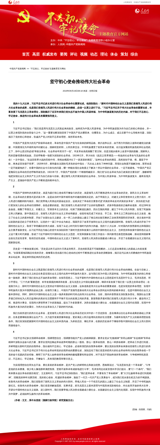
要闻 (63, 54)
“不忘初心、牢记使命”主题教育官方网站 (48, 68)
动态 (94, 54)
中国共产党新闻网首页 (142, 2)
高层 (36, 54)
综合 (134, 54)
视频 (84, 54)
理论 (104, 54)
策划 (124, 54)
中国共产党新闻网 (18, 68)
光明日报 (93, 91)
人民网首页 (127, 2)
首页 (26, 54)
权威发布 (49, 54)
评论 (73, 54)
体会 (114, 54)
